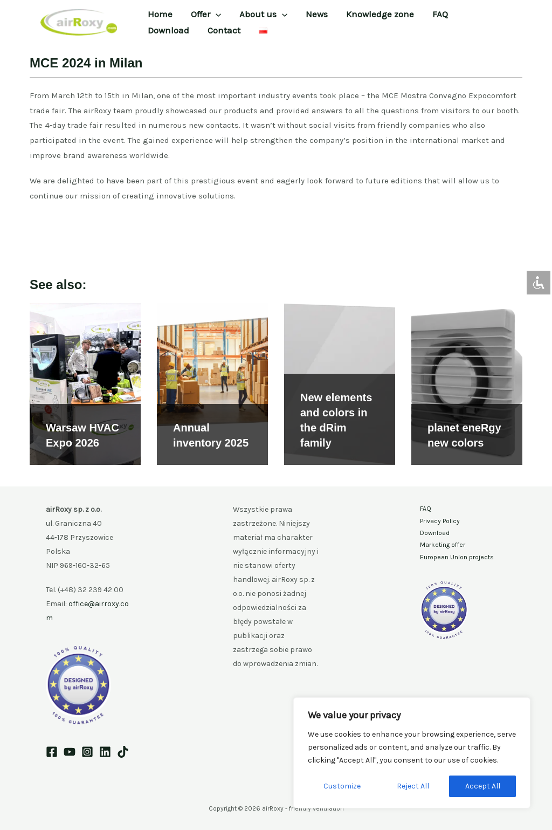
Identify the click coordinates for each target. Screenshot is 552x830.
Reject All (413, 786)
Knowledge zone (380, 14)
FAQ (440, 14)
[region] (411, 752)
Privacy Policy (440, 521)
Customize (342, 786)
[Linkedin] (105, 752)
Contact (224, 30)
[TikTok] (123, 752)
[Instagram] (87, 752)
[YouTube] (69, 752)
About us (263, 14)
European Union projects (457, 557)
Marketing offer (442, 544)
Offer (206, 14)
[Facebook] (52, 752)
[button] (215, 14)
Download (168, 30)
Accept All (482, 786)
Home (160, 14)
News (317, 14)
